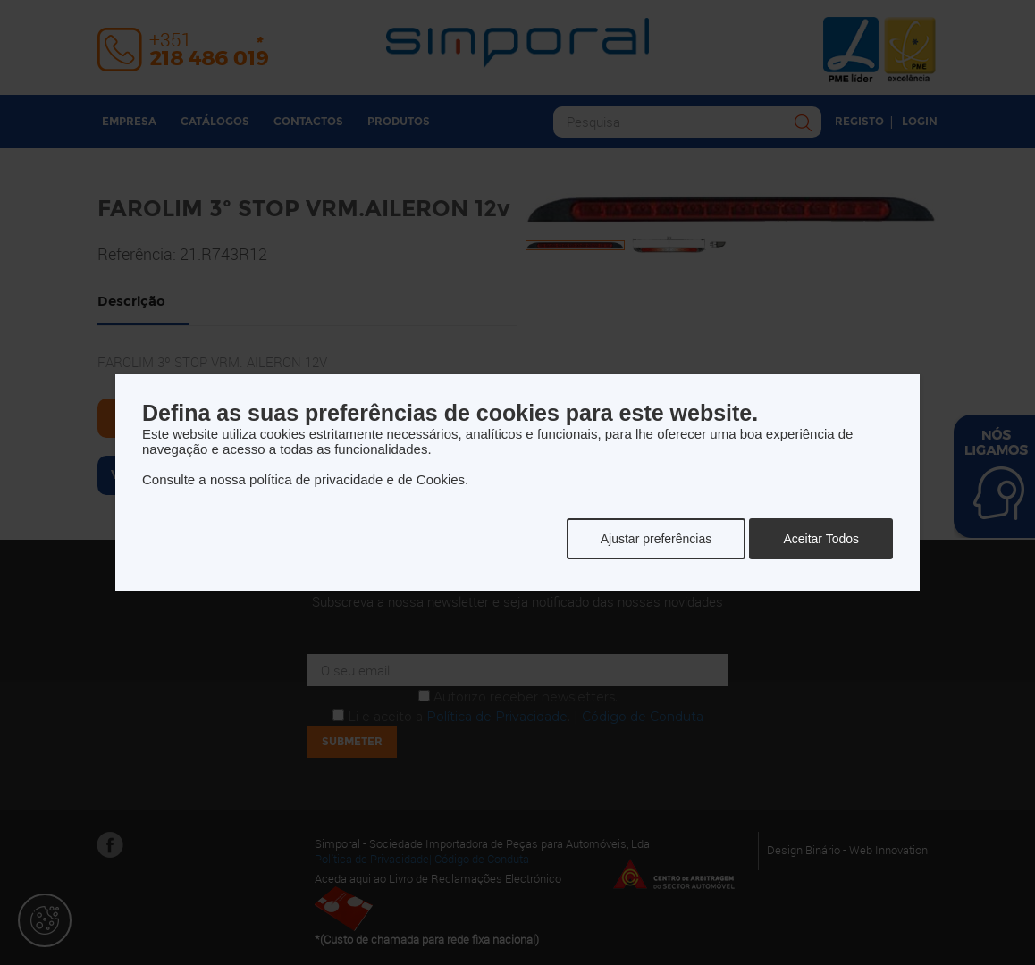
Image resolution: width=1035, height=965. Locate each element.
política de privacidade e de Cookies (357, 479)
